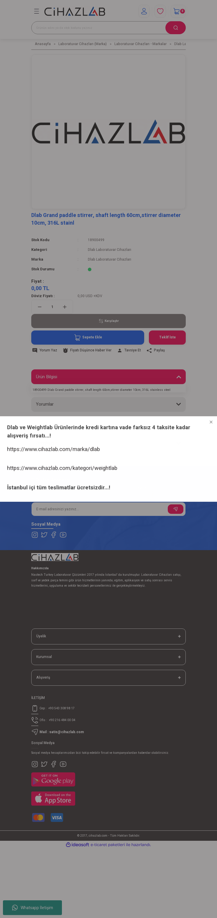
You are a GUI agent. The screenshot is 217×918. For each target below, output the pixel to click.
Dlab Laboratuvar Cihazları (109, 249)
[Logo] (74, 11)
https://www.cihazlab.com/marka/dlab (46, 866)
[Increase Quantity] (65, 307)
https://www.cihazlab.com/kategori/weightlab (55, 883)
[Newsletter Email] (108, 509)
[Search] (108, 27)
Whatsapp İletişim (32, 907)
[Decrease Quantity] (40, 307)
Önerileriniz (46, 443)
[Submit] (175, 509)
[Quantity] (52, 307)
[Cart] (178, 11)
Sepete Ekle (88, 337)
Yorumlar (45, 404)
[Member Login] (144, 11)
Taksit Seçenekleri (53, 423)
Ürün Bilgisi (46, 377)
